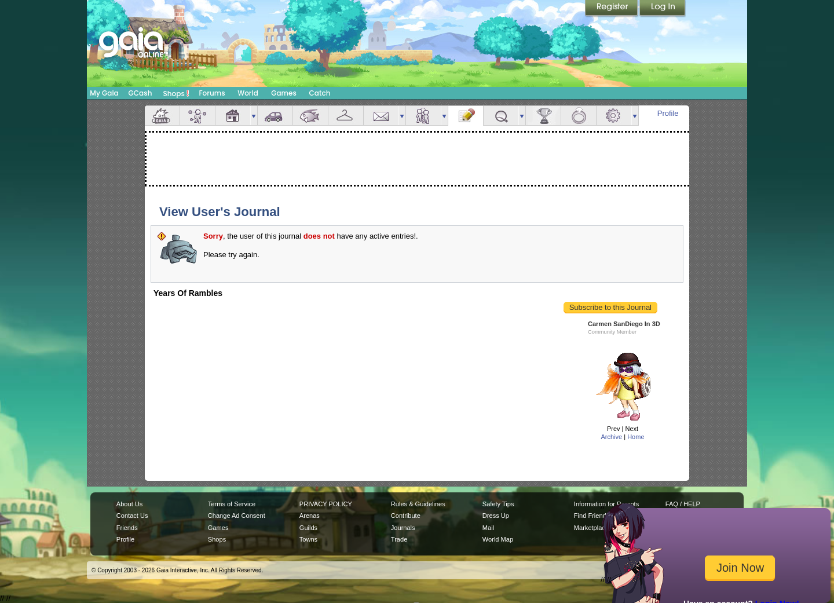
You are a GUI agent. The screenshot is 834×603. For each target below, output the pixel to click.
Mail (381, 115)
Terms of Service (231, 503)
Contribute (405, 515)
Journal (465, 115)
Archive (611, 436)
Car (275, 115)
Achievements (543, 115)
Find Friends (591, 515)
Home (635, 436)
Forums (212, 93)
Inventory (345, 115)
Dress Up (495, 515)
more (253, 115)
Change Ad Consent (236, 515)
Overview (162, 115)
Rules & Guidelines (418, 503)
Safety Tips (498, 503)
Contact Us (132, 515)
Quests (501, 115)
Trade (399, 539)
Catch (320, 93)
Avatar (197, 115)
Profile (668, 113)
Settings (614, 115)
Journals (403, 527)
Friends (423, 115)
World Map (497, 539)
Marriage (578, 115)
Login (662, 8)
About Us (129, 503)
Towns (308, 539)
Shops (176, 93)
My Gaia (104, 93)
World (247, 93)
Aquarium (310, 115)
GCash (140, 93)
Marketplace (591, 527)
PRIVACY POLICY (325, 503)
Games (284, 93)
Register (612, 8)
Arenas (309, 515)
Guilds (308, 527)
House (232, 115)
